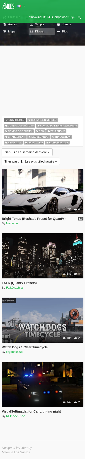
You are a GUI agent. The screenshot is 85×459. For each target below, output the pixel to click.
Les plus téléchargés (31, 161)
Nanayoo (12, 223)
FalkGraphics (15, 287)
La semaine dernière (27, 152)
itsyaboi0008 (14, 351)
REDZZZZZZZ (15, 416)
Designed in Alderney (17, 448)
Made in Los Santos (16, 452)
